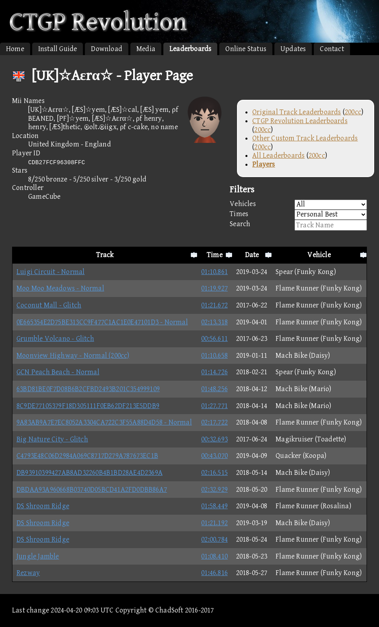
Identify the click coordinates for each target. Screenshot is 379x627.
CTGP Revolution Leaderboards (300, 121)
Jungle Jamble (37, 556)
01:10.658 (214, 355)
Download (106, 49)
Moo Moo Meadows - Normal (60, 288)
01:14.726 (214, 372)
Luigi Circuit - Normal (50, 272)
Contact (332, 49)
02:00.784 (214, 539)
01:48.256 (214, 389)
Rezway (28, 573)
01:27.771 (214, 406)
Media (145, 49)
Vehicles (298, 205)
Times (298, 215)
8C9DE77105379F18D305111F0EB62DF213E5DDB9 (87, 406)
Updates (293, 49)
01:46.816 (214, 573)
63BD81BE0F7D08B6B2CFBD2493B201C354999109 (88, 389)
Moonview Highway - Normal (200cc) (73, 355)
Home (15, 49)
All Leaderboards (278, 155)
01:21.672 (214, 305)
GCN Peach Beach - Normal (57, 372)
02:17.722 (214, 422)
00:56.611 (214, 338)
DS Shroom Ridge (42, 506)
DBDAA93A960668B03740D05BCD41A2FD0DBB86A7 (91, 489)
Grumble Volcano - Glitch (55, 338)
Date (252, 255)
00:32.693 (214, 439)
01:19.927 (214, 288)
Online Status (245, 49)
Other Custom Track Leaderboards (305, 138)
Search (298, 225)
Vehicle (318, 255)
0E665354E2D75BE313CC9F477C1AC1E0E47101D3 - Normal (102, 322)
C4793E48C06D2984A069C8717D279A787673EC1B (87, 456)
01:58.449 (214, 506)
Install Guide (57, 49)
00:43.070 (214, 456)
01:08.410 (214, 556)
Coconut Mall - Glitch (48, 305)
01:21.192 (214, 523)
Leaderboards (190, 49)
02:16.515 (214, 472)
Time (214, 255)
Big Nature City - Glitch (52, 439)
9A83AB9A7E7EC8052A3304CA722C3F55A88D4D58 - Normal (104, 422)
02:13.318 (214, 322)
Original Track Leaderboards (296, 112)
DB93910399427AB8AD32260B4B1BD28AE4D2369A (89, 472)
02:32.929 (214, 489)
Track (105, 255)
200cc (353, 112)
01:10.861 (214, 272)
